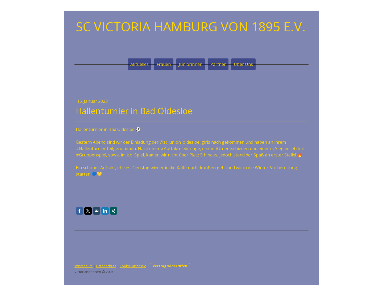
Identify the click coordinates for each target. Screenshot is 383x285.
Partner (218, 64)
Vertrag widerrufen (170, 265)
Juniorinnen (190, 64)
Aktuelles (139, 64)
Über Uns (243, 64)
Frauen (164, 64)
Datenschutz (106, 265)
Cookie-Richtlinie (133, 265)
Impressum (83, 265)
